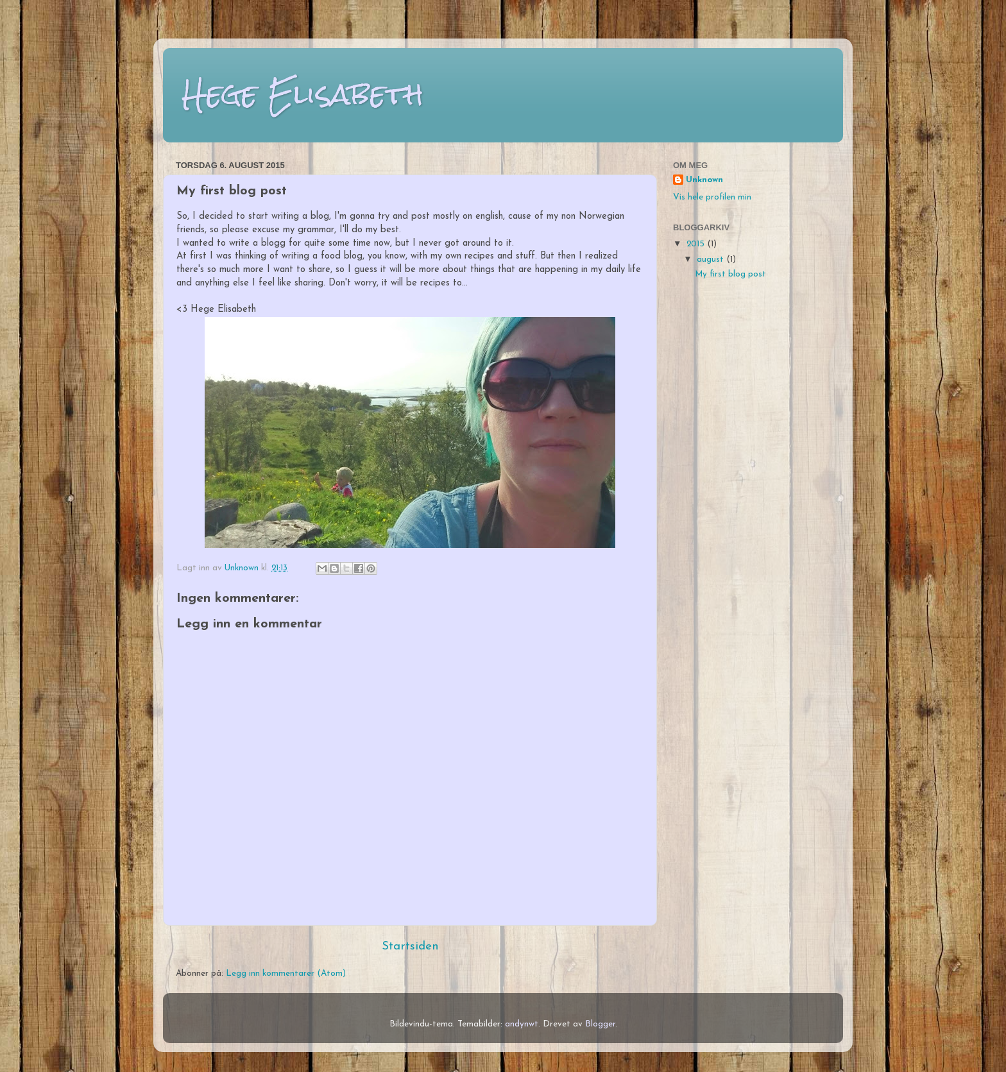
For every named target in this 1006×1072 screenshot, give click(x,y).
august (711, 259)
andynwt (521, 1024)
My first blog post (730, 274)
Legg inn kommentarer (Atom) (286, 973)
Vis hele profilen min (712, 197)
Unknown (704, 180)
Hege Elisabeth (302, 94)
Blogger (600, 1024)
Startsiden (410, 946)
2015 (696, 244)
